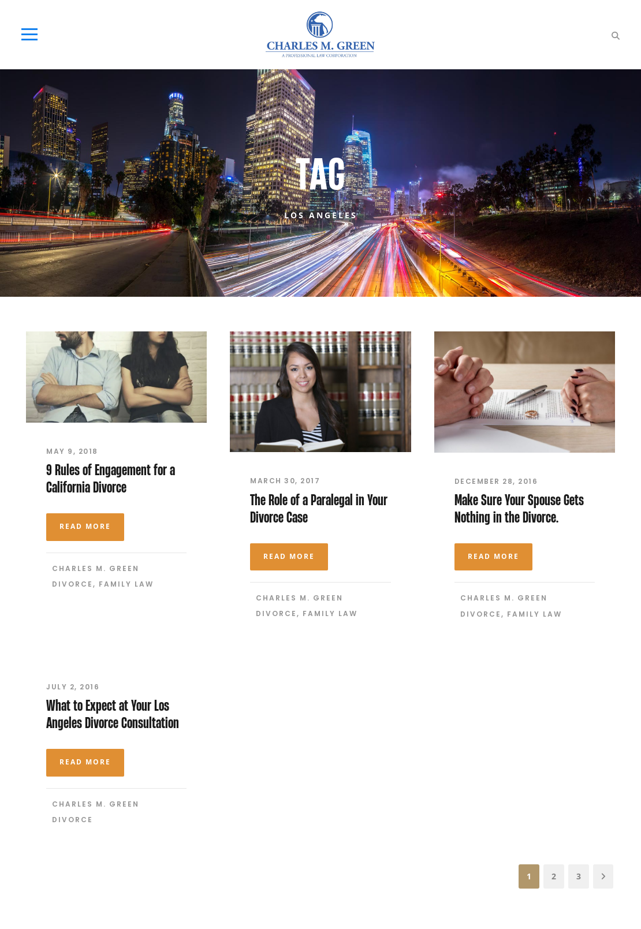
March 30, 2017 (285, 481)
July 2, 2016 (72, 687)
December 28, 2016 (496, 481)
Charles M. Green (95, 568)
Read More (85, 526)
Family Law (126, 584)
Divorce (72, 584)
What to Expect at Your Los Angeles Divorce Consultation (112, 714)
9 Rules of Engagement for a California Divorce (110, 478)
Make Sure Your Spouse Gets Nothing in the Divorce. (519, 508)
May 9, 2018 (72, 451)
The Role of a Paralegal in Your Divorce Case (318, 508)
